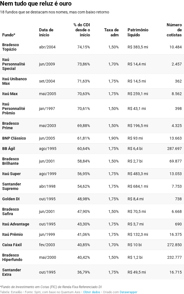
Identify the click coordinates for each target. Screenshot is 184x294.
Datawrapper (128, 292)
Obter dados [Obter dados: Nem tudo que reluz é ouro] (91, 292)
